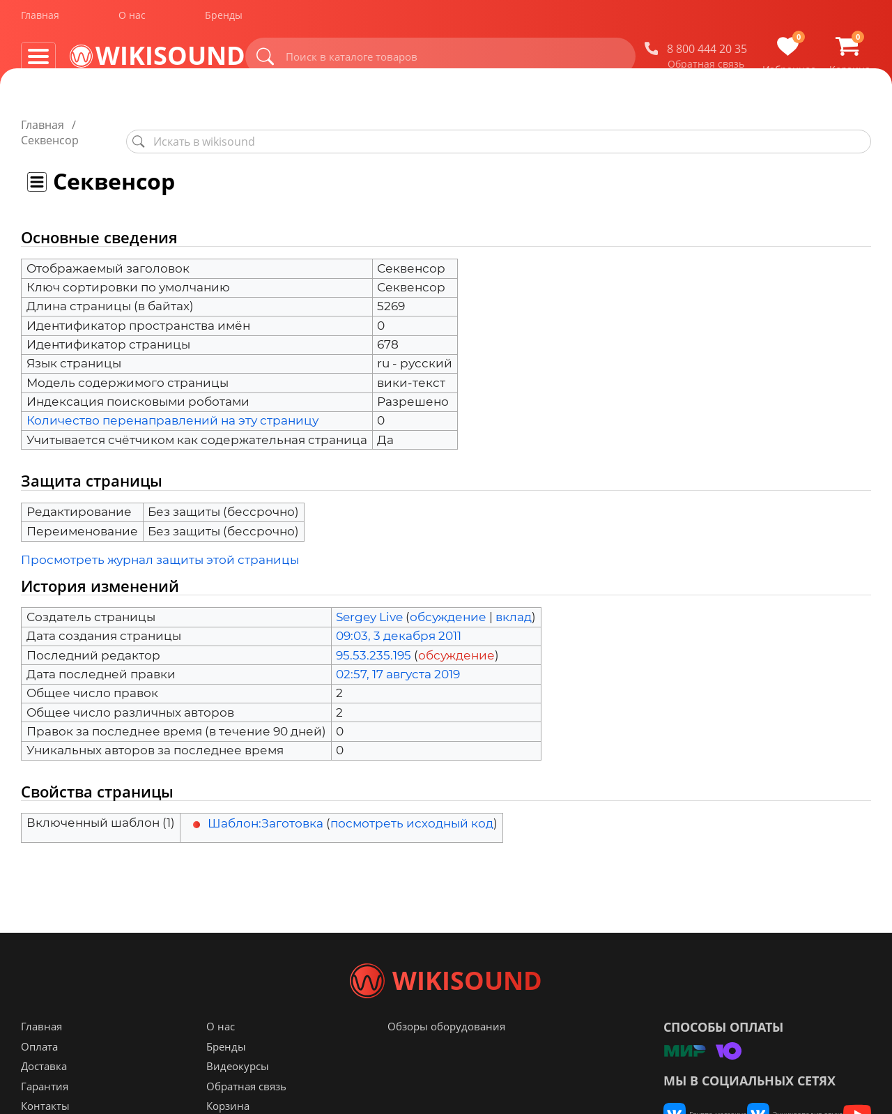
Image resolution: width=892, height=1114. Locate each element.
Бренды (224, 19)
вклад (513, 602)
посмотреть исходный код (411, 808)
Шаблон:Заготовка (265, 808)
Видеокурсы (237, 1094)
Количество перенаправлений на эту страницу (172, 405)
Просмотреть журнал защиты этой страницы (160, 544)
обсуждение (448, 602)
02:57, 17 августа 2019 (398, 659)
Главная (40, 19)
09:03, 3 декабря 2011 (398, 620)
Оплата (39, 1074)
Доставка (44, 1094)
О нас (132, 19)
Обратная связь (706, 69)
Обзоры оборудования (446, 1054)
